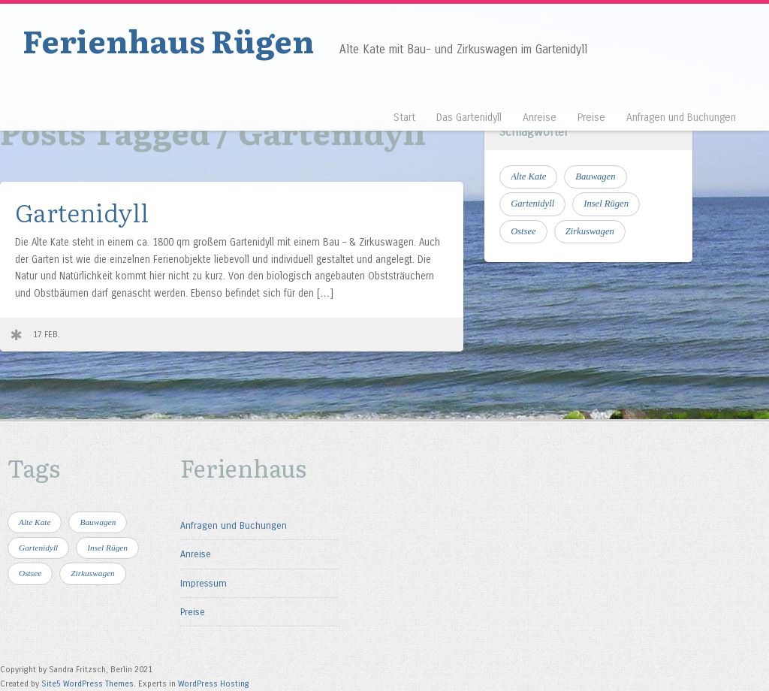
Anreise (539, 117)
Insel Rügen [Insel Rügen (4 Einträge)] (606, 203)
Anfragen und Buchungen (681, 117)
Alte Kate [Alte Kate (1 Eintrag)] (528, 176)
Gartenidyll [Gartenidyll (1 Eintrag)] (532, 203)
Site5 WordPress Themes (87, 684)
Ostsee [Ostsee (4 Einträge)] (523, 231)
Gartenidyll (82, 211)
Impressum (203, 583)
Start (404, 117)
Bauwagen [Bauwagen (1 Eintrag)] (595, 176)
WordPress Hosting (213, 684)
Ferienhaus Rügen (168, 40)
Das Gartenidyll (469, 117)
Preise (591, 117)
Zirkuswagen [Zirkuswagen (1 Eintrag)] (589, 231)
